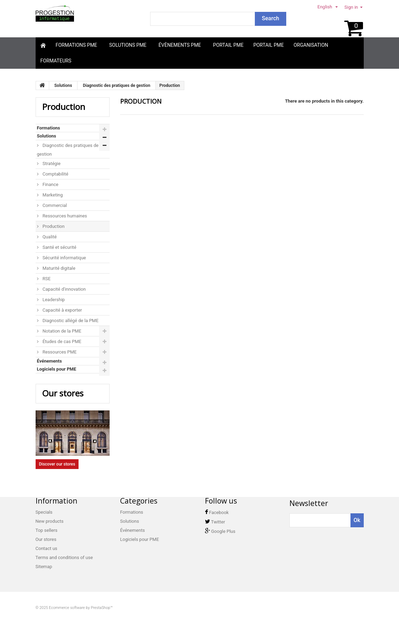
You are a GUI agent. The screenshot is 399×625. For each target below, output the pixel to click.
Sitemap (44, 566)
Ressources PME (59, 352)
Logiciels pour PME (56, 369)
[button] (77, 45)
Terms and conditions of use (64, 557)
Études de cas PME (61, 341)
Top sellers (47, 530)
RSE (46, 278)
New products (50, 521)
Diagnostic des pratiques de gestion (68, 150)
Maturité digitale (58, 268)
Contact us (47, 548)
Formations (48, 128)
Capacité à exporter (62, 310)
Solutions (46, 136)
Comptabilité (55, 174)
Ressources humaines (64, 215)
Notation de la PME (61, 331)
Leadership (53, 299)
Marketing (52, 195)
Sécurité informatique (64, 257)
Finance (50, 184)
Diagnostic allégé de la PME (70, 320)
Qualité (49, 236)
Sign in (351, 7)
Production (53, 226)
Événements (49, 361)
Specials (44, 512)
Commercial (54, 205)
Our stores (62, 393)
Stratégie (51, 163)
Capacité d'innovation (64, 289)
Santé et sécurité (59, 247)
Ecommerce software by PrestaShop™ (81, 607)
